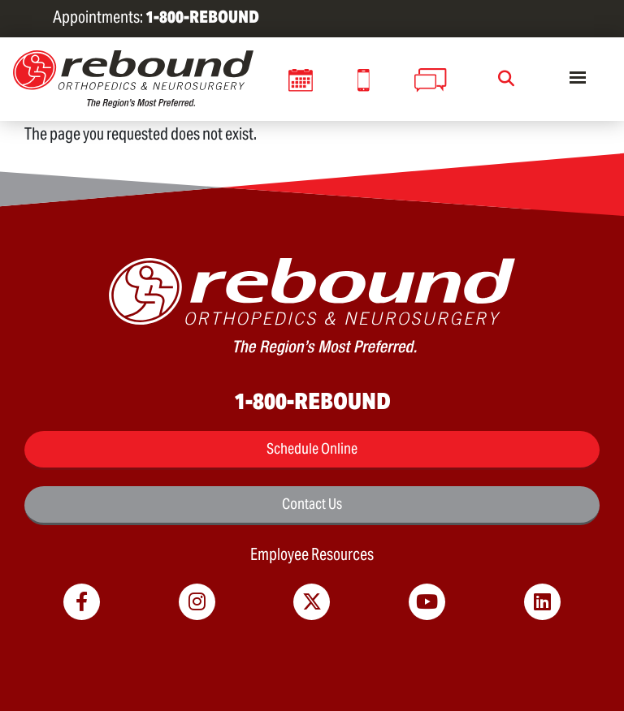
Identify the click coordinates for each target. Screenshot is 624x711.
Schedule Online (312, 448)
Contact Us (312, 503)
